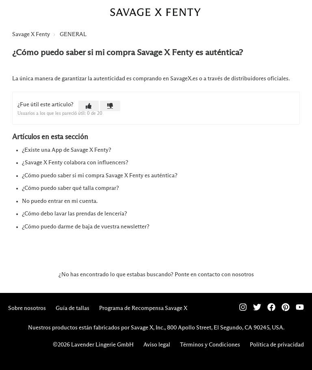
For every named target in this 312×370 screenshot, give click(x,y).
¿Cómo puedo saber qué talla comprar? (70, 188)
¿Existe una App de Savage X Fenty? (66, 150)
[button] (88, 106)
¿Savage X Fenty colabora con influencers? (75, 163)
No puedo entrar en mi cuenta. (60, 201)
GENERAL (73, 34)
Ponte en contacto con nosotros (214, 275)
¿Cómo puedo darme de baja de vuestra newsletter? (86, 227)
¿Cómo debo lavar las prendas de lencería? (74, 214)
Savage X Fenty (31, 34)
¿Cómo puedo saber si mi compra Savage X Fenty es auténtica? (100, 176)
